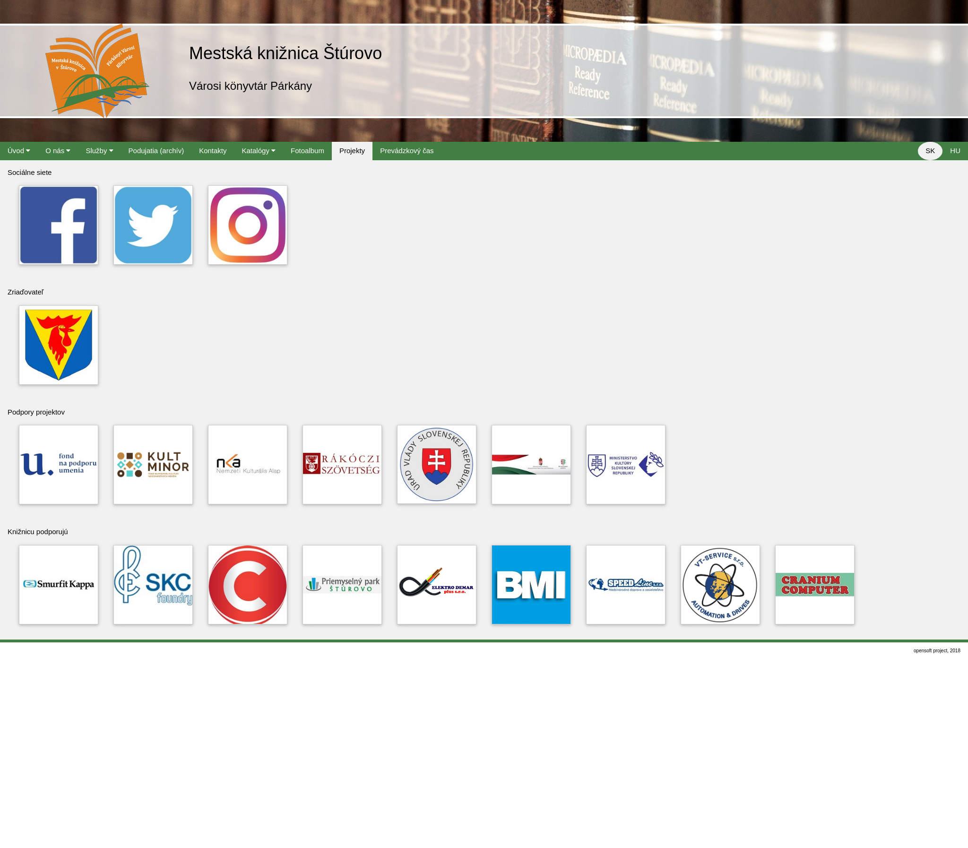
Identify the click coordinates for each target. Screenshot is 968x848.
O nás (57, 151)
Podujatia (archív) (156, 151)
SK (930, 151)
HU (955, 151)
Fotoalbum (307, 151)
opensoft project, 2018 (937, 650)
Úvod (19, 151)
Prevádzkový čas (406, 151)
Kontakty (212, 151)
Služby (99, 151)
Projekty (352, 151)
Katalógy (259, 151)
